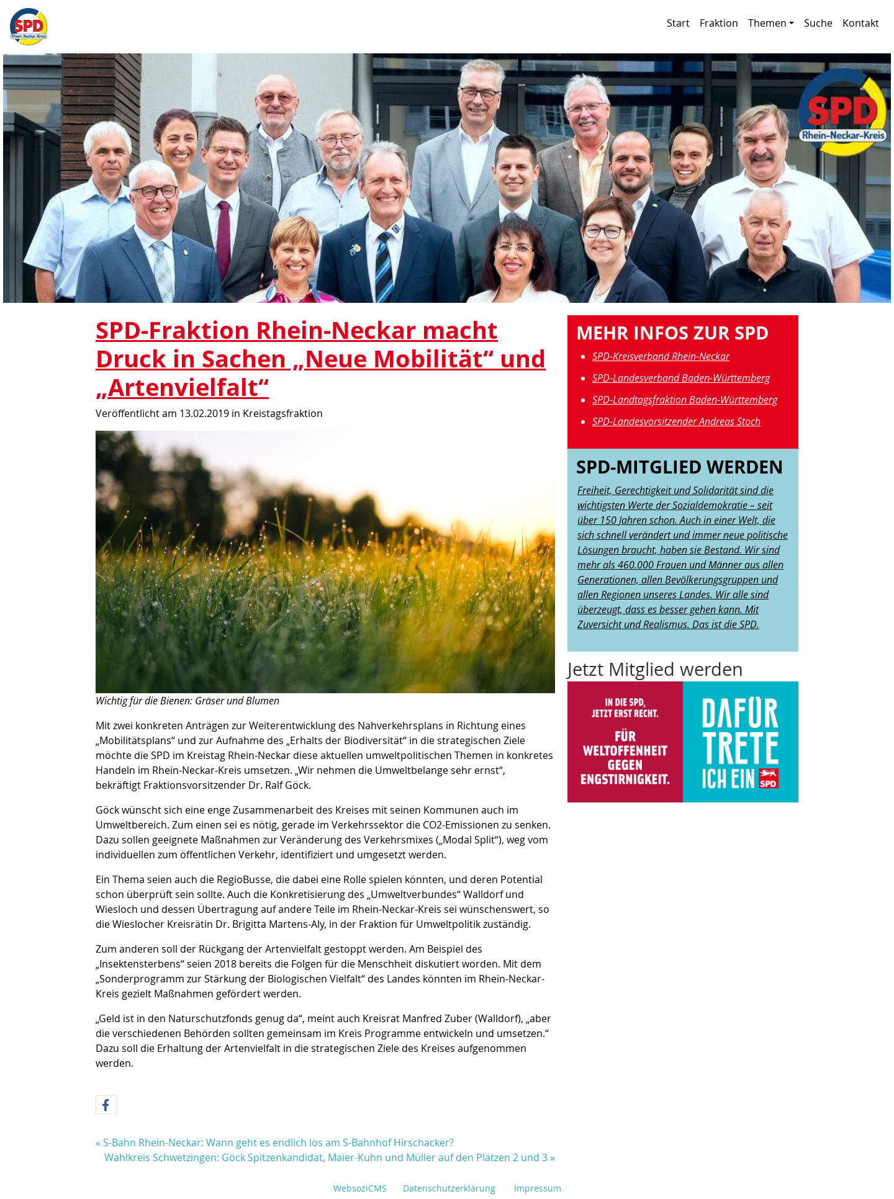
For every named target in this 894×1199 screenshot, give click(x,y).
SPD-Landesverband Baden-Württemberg (681, 378)
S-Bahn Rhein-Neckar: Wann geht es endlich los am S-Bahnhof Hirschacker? (278, 1142)
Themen (771, 23)
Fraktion (719, 23)
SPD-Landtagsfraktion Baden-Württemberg (684, 399)
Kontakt (860, 23)
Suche (818, 23)
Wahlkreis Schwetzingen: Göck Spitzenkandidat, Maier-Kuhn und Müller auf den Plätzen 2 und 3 (326, 1157)
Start (678, 23)
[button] (106, 1105)
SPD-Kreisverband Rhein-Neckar (660, 356)
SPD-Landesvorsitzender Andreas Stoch (676, 421)
